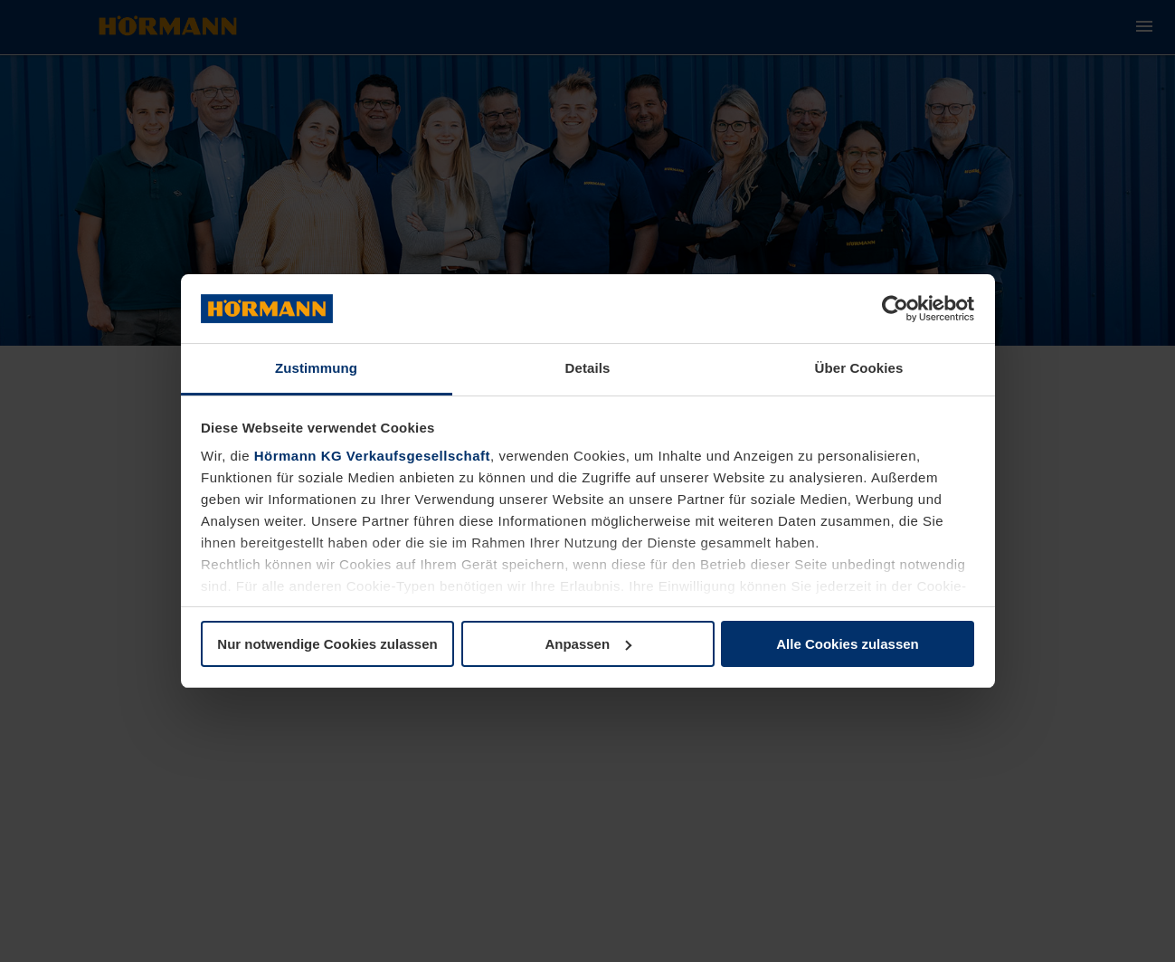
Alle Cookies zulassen (847, 644)
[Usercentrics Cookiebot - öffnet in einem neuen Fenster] (895, 308)
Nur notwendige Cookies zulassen (327, 644)
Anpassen (588, 644)
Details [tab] (588, 368)
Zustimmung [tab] (316, 368)
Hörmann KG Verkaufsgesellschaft (372, 455)
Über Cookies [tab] (859, 368)
